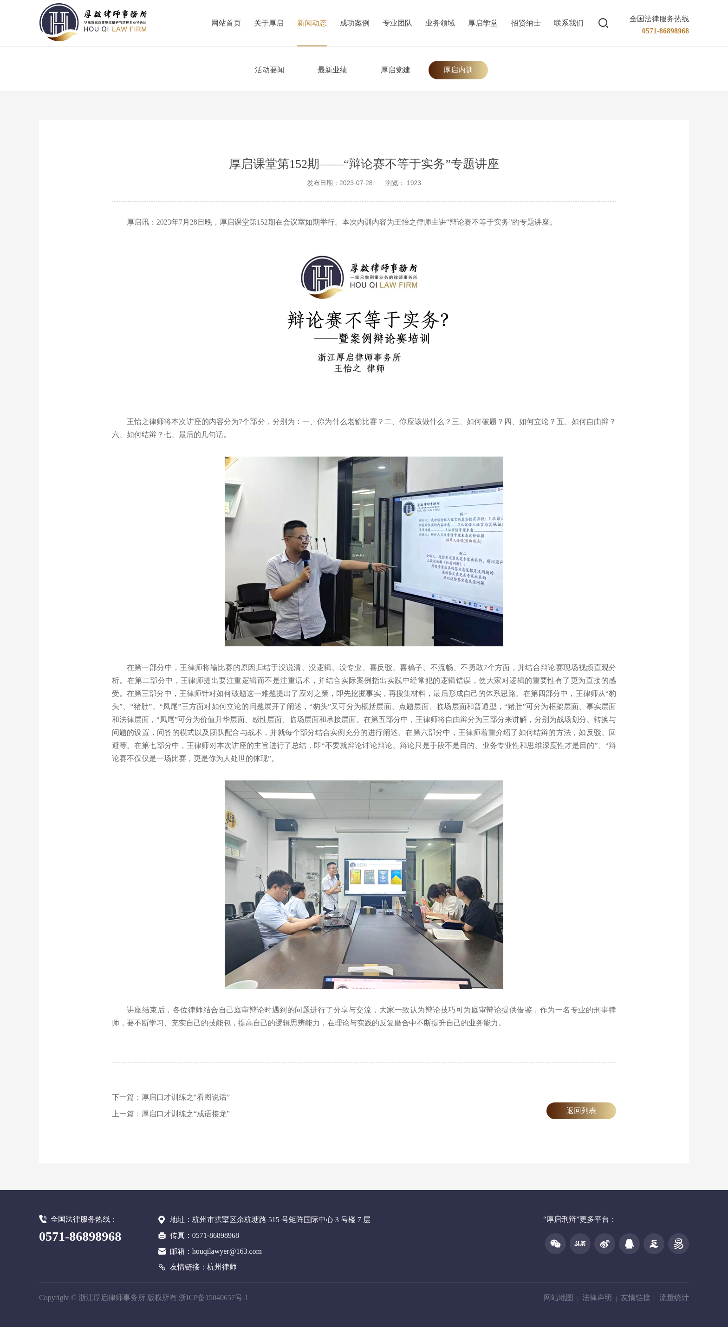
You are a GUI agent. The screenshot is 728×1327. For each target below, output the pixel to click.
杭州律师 (222, 1267)
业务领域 (440, 23)
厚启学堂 (483, 23)
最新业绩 (332, 70)
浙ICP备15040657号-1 (213, 1297)
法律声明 (597, 1297)
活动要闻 (270, 70)
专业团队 (397, 23)
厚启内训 (458, 70)
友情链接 (635, 1297)
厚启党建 (395, 70)
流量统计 (674, 1297)
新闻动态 (312, 23)
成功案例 (355, 23)
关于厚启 (269, 23)
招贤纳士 (526, 23)
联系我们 (569, 23)
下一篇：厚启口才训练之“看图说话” (171, 1097)
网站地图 (558, 1297)
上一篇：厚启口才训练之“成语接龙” (171, 1114)
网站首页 (226, 23)
